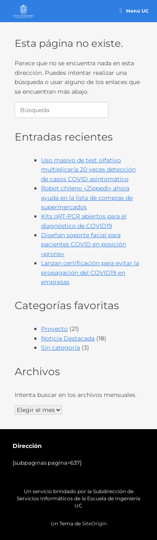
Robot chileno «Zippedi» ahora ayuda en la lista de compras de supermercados (87, 197)
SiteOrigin (94, 524)
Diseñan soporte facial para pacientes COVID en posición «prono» (83, 244)
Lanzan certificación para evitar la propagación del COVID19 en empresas (90, 272)
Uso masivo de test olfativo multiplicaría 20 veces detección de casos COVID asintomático (88, 169)
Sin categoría (60, 347)
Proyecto (54, 329)
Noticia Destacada (68, 338)
